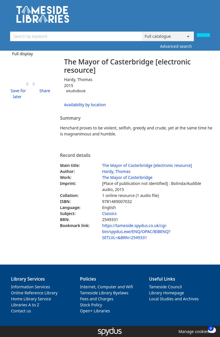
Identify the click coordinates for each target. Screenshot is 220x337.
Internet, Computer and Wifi (106, 286)
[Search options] (168, 36)
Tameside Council (165, 286)
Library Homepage (166, 292)
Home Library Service (31, 298)
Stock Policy (91, 305)
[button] (17, 94)
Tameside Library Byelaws (104, 292)
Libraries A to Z (25, 305)
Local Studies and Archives (174, 298)
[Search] (203, 35)
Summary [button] (70, 118)
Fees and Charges (96, 298)
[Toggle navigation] (207, 16)
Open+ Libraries (95, 311)
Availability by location (85, 104)
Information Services (30, 286)
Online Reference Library (34, 292)
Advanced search (176, 46)
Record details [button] (75, 155)
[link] (27, 83)
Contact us (21, 311)
